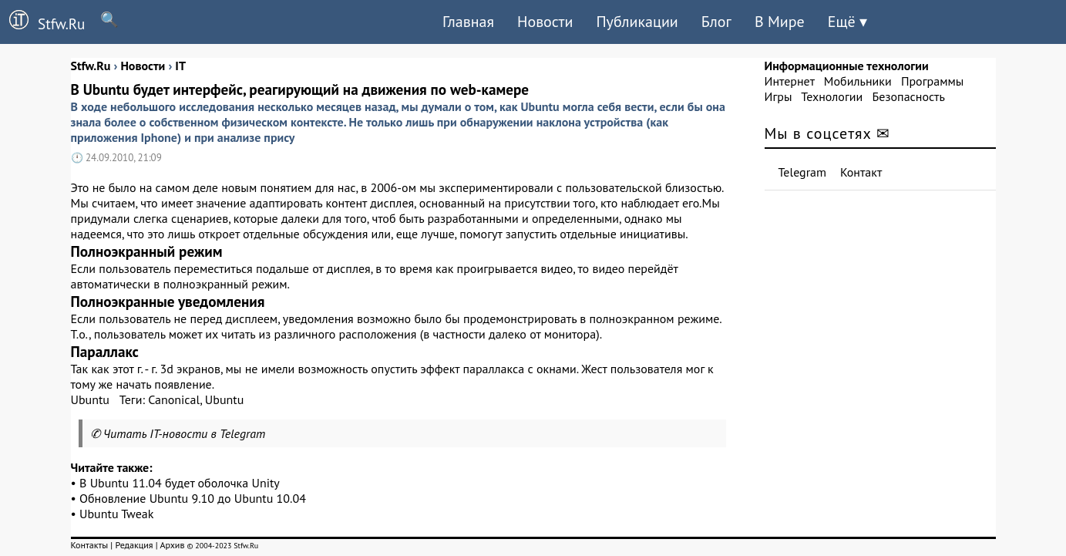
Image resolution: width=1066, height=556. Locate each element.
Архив (172, 545)
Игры (778, 96)
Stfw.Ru (42, 21)
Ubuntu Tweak (116, 513)
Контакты (90, 545)
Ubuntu (90, 399)
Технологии (832, 96)
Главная (468, 22)
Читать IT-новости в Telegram (184, 433)
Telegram (802, 172)
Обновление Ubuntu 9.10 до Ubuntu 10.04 (192, 498)
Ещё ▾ (847, 22)
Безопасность (909, 96)
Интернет (790, 81)
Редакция (134, 545)
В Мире (780, 22)
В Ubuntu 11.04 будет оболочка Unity (179, 482)
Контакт (861, 172)
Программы (932, 81)
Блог (716, 22)
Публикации (637, 22)
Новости (545, 22)
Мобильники (858, 81)
